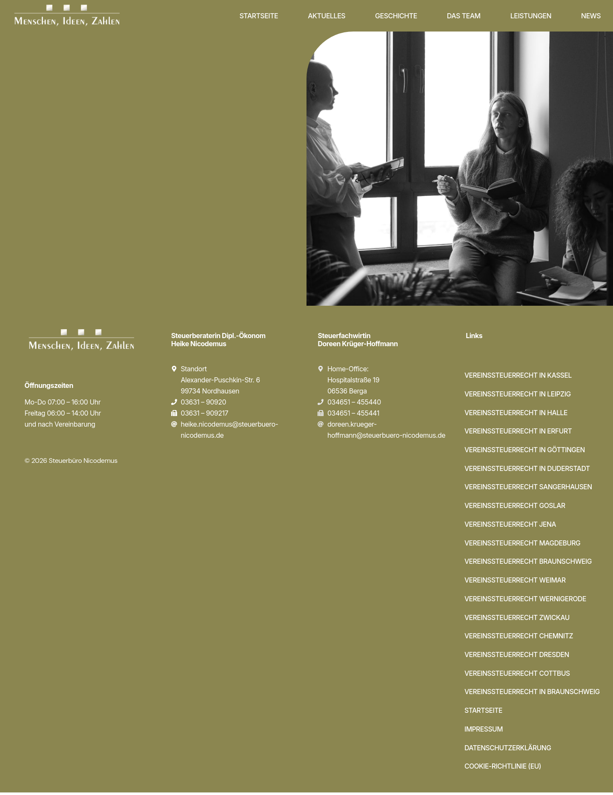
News (591, 15)
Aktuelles (326, 15)
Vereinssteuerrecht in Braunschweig (533, 694)
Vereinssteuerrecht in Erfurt (519, 431)
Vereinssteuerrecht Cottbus (518, 675)
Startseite (258, 15)
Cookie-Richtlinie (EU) (503, 769)
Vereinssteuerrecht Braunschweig (529, 563)
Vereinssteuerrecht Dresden (517, 656)
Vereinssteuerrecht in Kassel (519, 375)
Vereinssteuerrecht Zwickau (518, 619)
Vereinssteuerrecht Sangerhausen (529, 488)
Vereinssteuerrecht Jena (511, 525)
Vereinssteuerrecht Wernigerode (526, 600)
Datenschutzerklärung (508, 750)
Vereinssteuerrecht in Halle (517, 413)
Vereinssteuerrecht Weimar (515, 581)
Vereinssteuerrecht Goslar (515, 506)
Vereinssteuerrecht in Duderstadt (528, 469)
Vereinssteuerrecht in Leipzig (518, 394)
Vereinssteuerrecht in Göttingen (525, 450)
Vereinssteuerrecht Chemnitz (519, 637)
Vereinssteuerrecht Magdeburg (523, 544)
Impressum (484, 731)
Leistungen (530, 15)
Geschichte (396, 15)
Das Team (464, 15)
